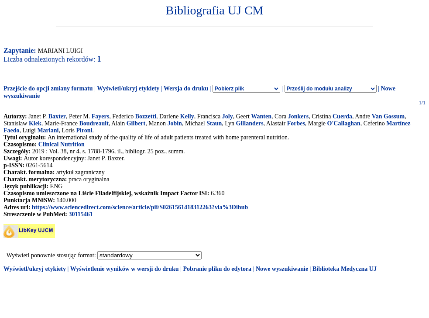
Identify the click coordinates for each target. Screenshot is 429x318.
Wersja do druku (186, 88)
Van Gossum (388, 116)
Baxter (57, 116)
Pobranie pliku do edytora (217, 269)
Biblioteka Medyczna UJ (344, 269)
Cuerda (342, 116)
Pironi (84, 130)
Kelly (187, 116)
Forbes (296, 123)
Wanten (261, 116)
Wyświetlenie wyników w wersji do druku (124, 269)
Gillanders (250, 123)
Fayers (100, 116)
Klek (35, 123)
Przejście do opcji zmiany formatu (48, 88)
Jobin (174, 123)
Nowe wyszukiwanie (282, 269)
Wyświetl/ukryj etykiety (128, 88)
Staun (214, 123)
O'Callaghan (343, 123)
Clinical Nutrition (61, 144)
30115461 (81, 214)
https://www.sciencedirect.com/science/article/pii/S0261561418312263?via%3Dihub (140, 207)
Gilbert (136, 123)
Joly (227, 116)
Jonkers (298, 116)
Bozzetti (145, 116)
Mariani (47, 130)
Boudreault (93, 123)
